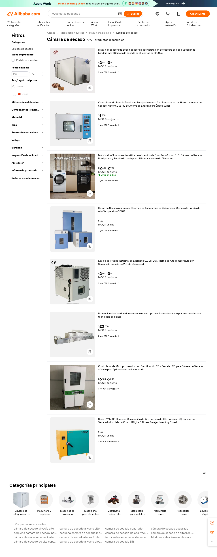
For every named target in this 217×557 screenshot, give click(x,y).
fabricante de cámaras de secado (127, 537)
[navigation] (27, 254)
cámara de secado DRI (120, 541)
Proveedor (113, 72)
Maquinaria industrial (72, 32)
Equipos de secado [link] (127, 32)
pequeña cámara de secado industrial (35, 533)
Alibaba (51, 32)
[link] (212, 522)
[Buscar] (133, 14)
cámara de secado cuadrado (123, 528)
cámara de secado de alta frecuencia (127, 533)
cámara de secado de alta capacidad (35, 541)
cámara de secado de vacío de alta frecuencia (35, 537)
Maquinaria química (100, 32)
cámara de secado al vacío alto (34, 528)
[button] (120, 14)
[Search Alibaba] (83, 14)
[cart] (168, 14)
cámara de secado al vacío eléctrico (81, 541)
